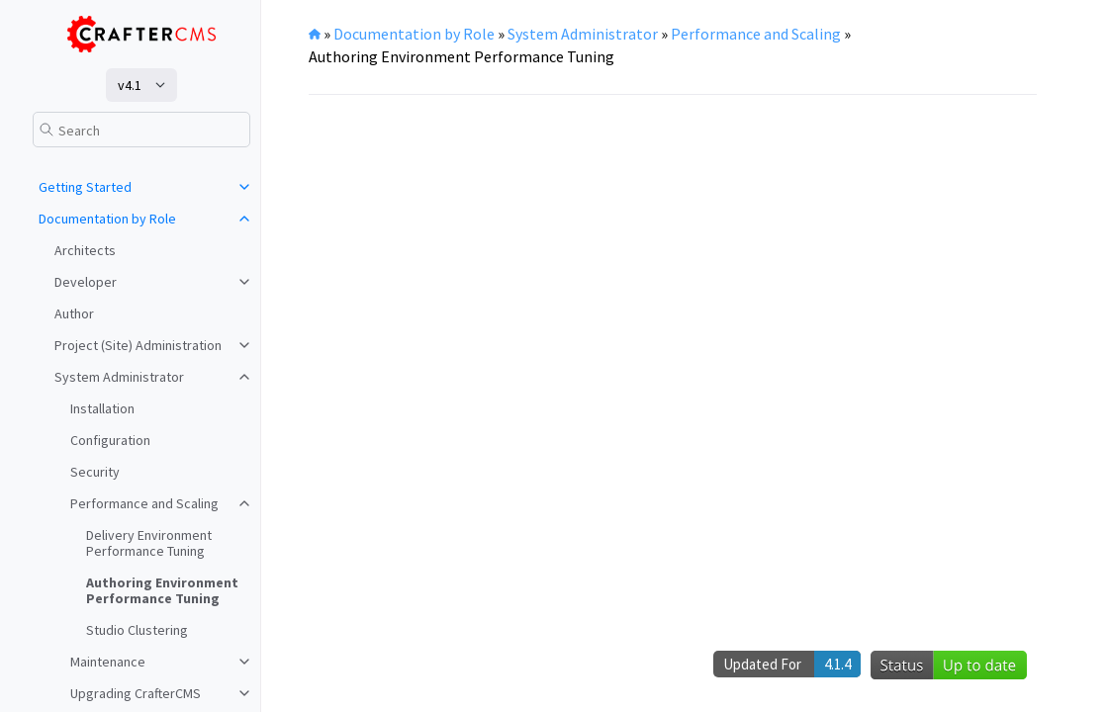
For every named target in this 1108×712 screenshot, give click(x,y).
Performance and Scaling (144, 503)
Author (74, 313)
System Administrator (119, 377)
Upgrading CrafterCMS (135, 693)
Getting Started (85, 187)
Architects (85, 250)
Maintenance (107, 661)
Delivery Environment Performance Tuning (149, 543)
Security (95, 472)
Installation (102, 408)
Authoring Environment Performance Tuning (162, 590)
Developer (85, 282)
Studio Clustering (137, 630)
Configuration (110, 440)
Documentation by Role (107, 218)
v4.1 (129, 85)
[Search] (141, 129)
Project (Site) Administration (138, 345)
